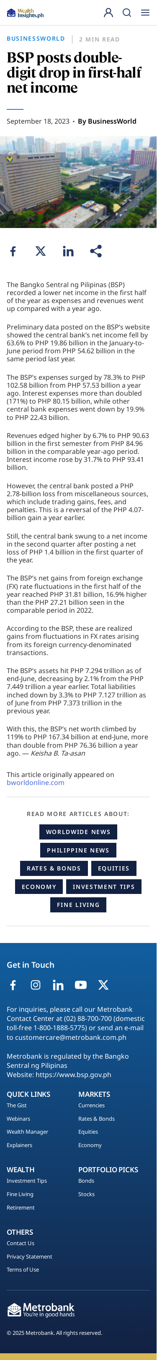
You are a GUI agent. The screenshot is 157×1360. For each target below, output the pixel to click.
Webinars (18, 1119)
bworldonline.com (35, 782)
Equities (114, 868)
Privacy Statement (29, 1257)
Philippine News (78, 850)
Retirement (21, 1208)
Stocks (86, 1194)
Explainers (19, 1145)
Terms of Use (23, 1270)
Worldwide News (78, 832)
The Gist (17, 1105)
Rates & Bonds (54, 868)
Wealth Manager (27, 1132)
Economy (39, 887)
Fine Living (78, 905)
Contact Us (20, 1243)
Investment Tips (104, 887)
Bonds (86, 1181)
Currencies (91, 1105)
